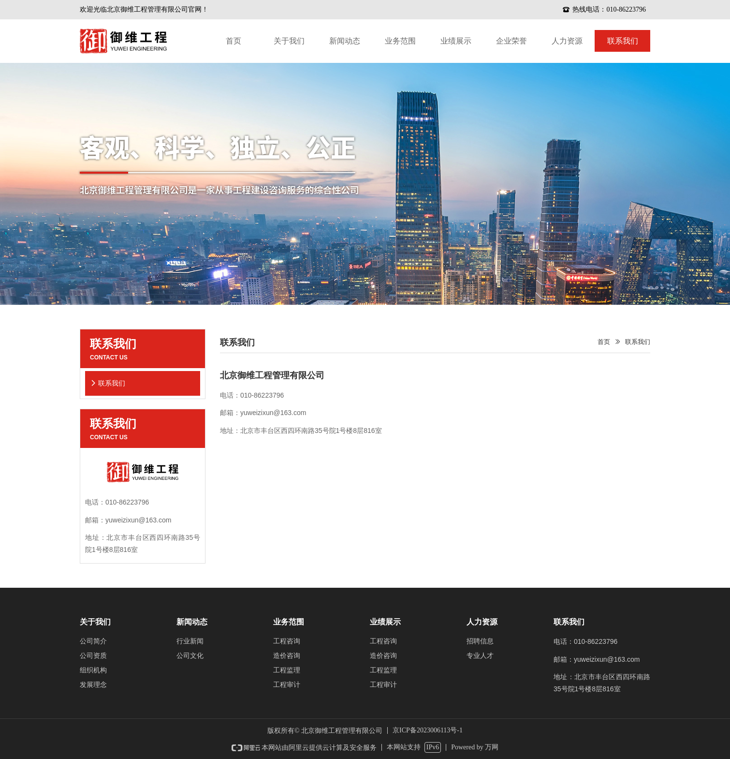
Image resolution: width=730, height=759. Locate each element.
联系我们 (637, 341)
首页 (604, 341)
